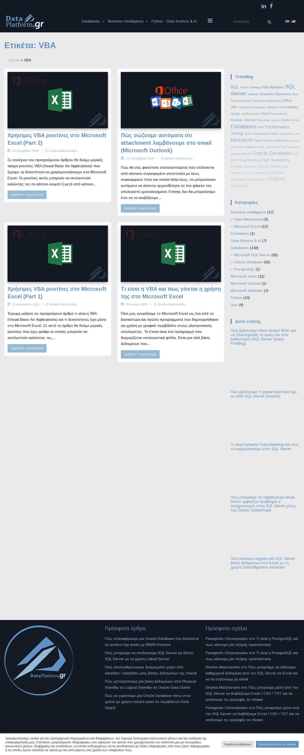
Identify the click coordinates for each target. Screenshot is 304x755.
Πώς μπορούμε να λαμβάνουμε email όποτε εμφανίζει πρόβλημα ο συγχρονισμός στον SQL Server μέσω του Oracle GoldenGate (263, 503)
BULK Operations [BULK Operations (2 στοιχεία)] (256, 100)
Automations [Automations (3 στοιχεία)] (279, 113)
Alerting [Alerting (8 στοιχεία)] (275, 166)
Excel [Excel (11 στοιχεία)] (263, 166)
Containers (240, 234)
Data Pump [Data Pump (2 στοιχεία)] (250, 166)
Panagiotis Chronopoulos (227, 638)
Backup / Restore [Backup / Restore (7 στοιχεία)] (244, 120)
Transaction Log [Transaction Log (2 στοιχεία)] (289, 133)
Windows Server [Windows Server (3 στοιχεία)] (269, 120)
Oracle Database (248, 262)
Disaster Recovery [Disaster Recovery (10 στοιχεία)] (275, 94)
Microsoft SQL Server (252, 255)
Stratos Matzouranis (63, 151)
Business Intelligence (128, 21)
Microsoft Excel (247, 226)
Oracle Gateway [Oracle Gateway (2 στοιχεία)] (250, 87)
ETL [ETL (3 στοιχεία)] (248, 173)
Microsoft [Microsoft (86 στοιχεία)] (241, 140)
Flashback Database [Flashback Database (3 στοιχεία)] (252, 107)
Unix (234, 305)
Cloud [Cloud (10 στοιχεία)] (264, 113)
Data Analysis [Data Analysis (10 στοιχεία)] (272, 87)
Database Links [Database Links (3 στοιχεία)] (254, 147)
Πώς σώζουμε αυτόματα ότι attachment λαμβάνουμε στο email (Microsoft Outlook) (166, 142)
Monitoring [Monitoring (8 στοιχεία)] (239, 186)
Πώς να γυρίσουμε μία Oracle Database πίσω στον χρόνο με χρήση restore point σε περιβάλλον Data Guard (148, 701)
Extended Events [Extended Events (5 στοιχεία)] (266, 133)
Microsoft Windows (247, 291)
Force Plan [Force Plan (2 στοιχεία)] (272, 147)
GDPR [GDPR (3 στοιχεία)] (248, 133)
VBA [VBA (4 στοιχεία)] (261, 127)
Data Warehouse (248, 219)
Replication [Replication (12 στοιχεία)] (256, 179)
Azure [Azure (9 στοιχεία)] (247, 154)
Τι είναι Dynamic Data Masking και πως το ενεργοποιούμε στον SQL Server (265, 446)
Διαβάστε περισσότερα (27, 194)
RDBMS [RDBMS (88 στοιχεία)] (276, 179)
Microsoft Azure (244, 276)
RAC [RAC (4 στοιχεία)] (234, 160)
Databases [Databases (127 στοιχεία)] (244, 126)
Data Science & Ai (182, 21)
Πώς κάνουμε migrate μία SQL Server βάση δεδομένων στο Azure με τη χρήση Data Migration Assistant (263, 562)
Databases (93, 21)
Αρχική (14, 60)
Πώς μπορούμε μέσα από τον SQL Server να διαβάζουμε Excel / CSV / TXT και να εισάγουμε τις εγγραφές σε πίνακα (252, 693)
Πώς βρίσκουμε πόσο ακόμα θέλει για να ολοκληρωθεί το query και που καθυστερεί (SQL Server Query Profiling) (263, 337)
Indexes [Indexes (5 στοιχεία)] (253, 94)
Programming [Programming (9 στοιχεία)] (249, 160)
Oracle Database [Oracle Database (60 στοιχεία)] (272, 153)
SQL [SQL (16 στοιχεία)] (235, 87)
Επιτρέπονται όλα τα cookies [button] (277, 744)
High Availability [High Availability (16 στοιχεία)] (276, 160)
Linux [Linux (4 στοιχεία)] (295, 120)
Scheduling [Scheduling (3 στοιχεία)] (259, 173)
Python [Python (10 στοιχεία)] (236, 166)
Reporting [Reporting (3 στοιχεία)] (274, 100)
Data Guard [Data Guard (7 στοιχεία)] (262, 140)
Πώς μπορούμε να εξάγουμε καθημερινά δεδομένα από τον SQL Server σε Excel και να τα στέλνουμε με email (252, 673)
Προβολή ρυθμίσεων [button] (237, 744)
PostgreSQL (244, 269)
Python (157, 21)
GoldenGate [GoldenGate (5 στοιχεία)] (281, 140)
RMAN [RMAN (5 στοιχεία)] (286, 120)
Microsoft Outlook (246, 283)
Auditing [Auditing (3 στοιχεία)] (246, 113)
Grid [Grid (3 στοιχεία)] (295, 154)
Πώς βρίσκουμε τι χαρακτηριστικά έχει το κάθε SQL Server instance (264, 394)
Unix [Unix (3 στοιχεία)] (256, 113)
